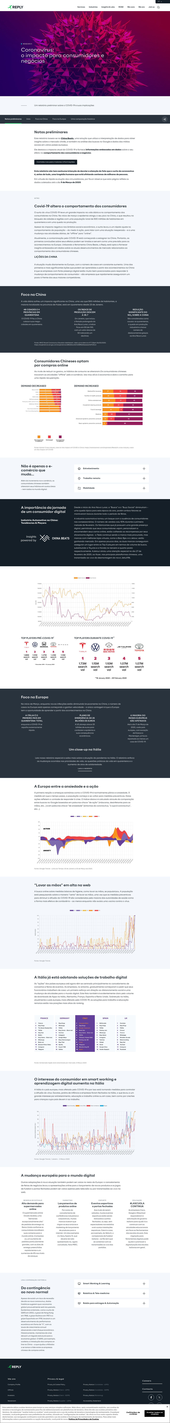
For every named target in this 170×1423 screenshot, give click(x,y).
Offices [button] (10, 1390)
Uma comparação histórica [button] (83, 119)
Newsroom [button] (12, 1401)
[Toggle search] (158, 7)
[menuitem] (81, 7)
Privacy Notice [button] (58, 1390)
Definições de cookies (133, 1413)
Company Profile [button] (14, 1384)
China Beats (67, 138)
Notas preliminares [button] (13, 119)
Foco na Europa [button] (59, 119)
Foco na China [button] (41, 119)
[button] (85, 768)
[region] (85, 1413)
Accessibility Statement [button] (92, 1401)
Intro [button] (28, 119)
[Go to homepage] (15, 7)
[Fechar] (167, 1406)
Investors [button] (11, 1395)
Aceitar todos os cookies (155, 1413)
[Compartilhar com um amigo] (165, 119)
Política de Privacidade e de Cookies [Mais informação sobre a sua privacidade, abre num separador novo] (84, 1419)
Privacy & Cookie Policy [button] (56, 1384)
